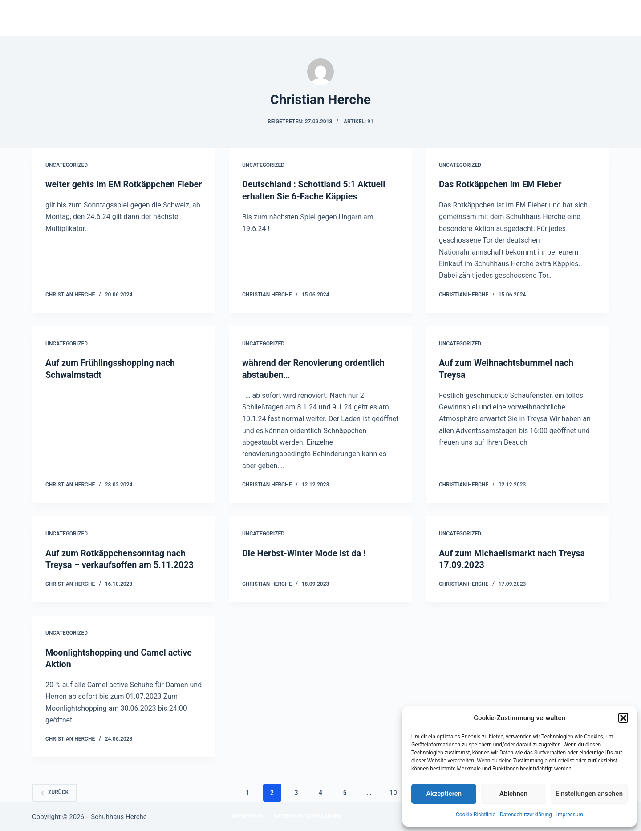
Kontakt (427, 18)
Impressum (569, 814)
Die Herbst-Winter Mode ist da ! (305, 552)
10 (393, 790)
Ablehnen (513, 794)
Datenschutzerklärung (526, 814)
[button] (623, 717)
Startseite (247, 18)
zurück (55, 790)
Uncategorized (66, 165)
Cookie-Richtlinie (475, 814)
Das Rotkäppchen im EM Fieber (501, 184)
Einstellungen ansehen (589, 794)
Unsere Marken (364, 18)
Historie (303, 18)
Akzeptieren (444, 794)
